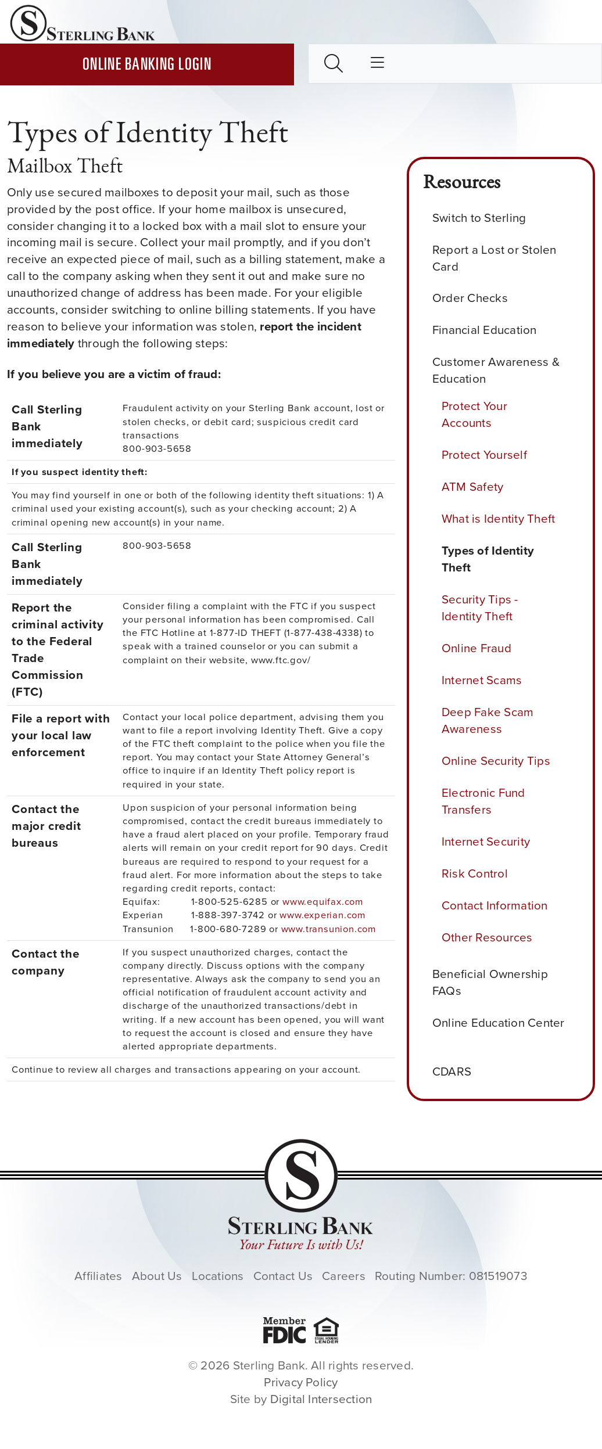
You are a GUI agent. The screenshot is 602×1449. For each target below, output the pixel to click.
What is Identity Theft (498, 518)
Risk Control (475, 873)
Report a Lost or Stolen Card (494, 258)
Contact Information (495, 905)
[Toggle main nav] (377, 63)
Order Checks (474, 298)
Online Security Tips (496, 761)
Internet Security (486, 841)
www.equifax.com (322, 901)
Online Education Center (498, 1031)
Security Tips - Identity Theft (480, 608)
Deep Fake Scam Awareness (487, 720)
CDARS (456, 1071)
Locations (218, 1276)
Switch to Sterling (483, 218)
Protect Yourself (484, 454)
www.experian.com (322, 915)
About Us (157, 1276)
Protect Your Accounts (474, 414)
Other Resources (487, 937)
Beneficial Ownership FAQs (490, 982)
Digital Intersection (321, 1399)
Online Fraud (476, 648)
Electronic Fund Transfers (483, 801)
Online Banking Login (147, 65)
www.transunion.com (328, 929)
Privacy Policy (301, 1382)
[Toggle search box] (334, 63)
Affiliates (98, 1276)
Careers (343, 1276)
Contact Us (283, 1276)
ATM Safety (472, 486)
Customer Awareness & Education (496, 370)
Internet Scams (482, 680)
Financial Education (489, 330)
